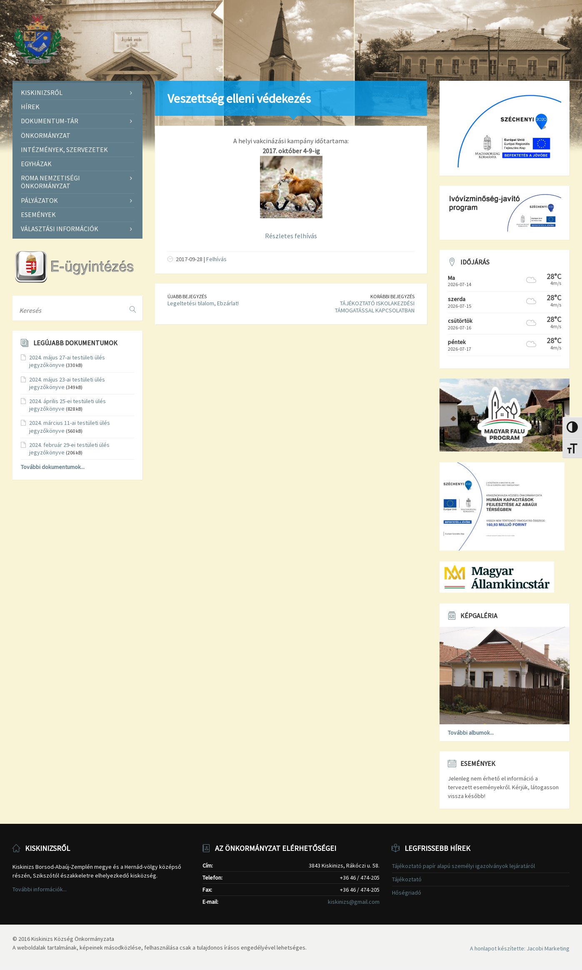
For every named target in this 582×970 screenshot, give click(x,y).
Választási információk (59, 228)
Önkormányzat (45, 135)
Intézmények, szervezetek (64, 149)
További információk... (39, 889)
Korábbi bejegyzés (392, 296)
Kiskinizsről (41, 92)
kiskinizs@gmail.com (354, 901)
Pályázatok (39, 200)
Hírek (30, 106)
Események (38, 214)
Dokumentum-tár (49, 121)
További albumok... (471, 732)
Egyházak (36, 164)
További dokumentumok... (53, 467)
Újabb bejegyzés (187, 296)
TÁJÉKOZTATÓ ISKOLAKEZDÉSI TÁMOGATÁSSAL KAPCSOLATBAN (375, 306)
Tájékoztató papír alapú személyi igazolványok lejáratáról (463, 866)
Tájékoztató (407, 879)
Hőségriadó (406, 892)
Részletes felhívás (291, 236)
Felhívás (216, 259)
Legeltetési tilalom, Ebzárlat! (203, 303)
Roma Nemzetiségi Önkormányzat (50, 182)
